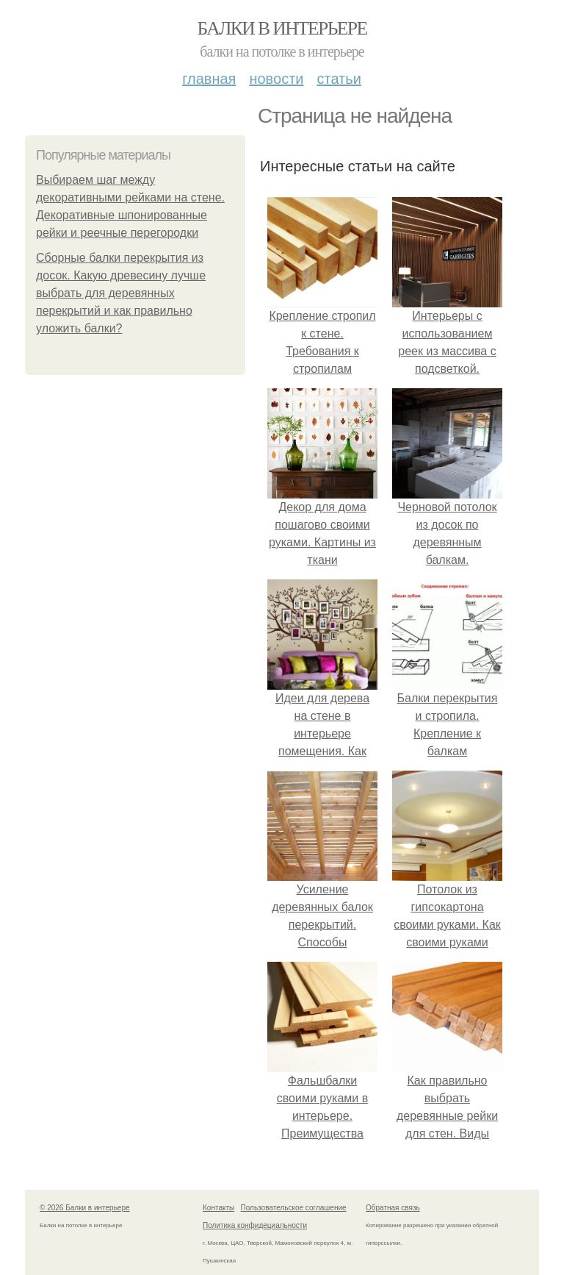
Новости (276, 79)
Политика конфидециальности (255, 1225)
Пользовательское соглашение (294, 1208)
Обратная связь (393, 1208)
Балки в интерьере (281, 28)
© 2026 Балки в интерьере (85, 1208)
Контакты (218, 1208)
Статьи (339, 79)
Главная (209, 79)
